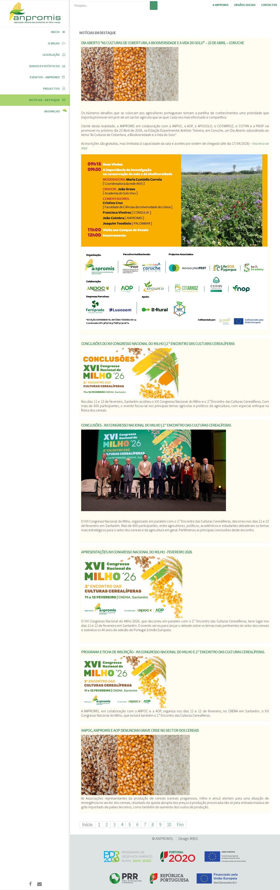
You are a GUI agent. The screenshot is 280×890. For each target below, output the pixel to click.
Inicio (55, 32)
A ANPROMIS (220, 5)
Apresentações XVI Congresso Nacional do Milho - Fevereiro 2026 (136, 551)
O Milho (54, 43)
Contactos (269, 5)
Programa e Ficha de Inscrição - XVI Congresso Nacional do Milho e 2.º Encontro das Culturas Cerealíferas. (173, 651)
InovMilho (52, 111)
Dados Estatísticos (44, 66)
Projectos (51, 89)
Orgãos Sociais (245, 5)
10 (169, 824)
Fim (180, 824)
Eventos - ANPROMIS (45, 77)
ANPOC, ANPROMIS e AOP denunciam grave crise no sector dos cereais (140, 730)
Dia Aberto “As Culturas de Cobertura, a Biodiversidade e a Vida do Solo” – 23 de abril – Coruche (162, 42)
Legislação (51, 55)
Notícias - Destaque (44, 100)
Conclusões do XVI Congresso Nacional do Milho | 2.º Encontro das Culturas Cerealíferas (157, 343)
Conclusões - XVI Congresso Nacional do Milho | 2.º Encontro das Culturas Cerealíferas (156, 425)
